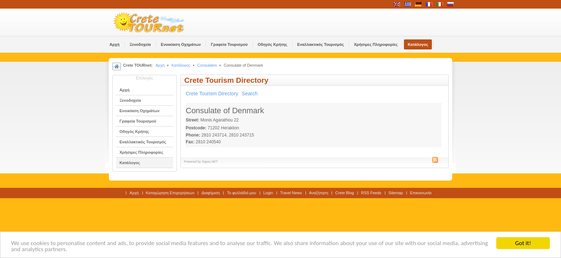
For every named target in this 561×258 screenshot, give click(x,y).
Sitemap (396, 193)
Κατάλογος (180, 65)
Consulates (207, 65)
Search (250, 93)
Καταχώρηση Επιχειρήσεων (170, 193)
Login (268, 193)
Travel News (291, 193)
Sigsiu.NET (210, 161)
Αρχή (160, 65)
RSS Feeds (371, 193)
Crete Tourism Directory (212, 93)
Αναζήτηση (318, 193)
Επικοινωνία (420, 193)
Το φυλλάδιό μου (241, 193)
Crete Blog (344, 193)
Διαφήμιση (210, 193)
